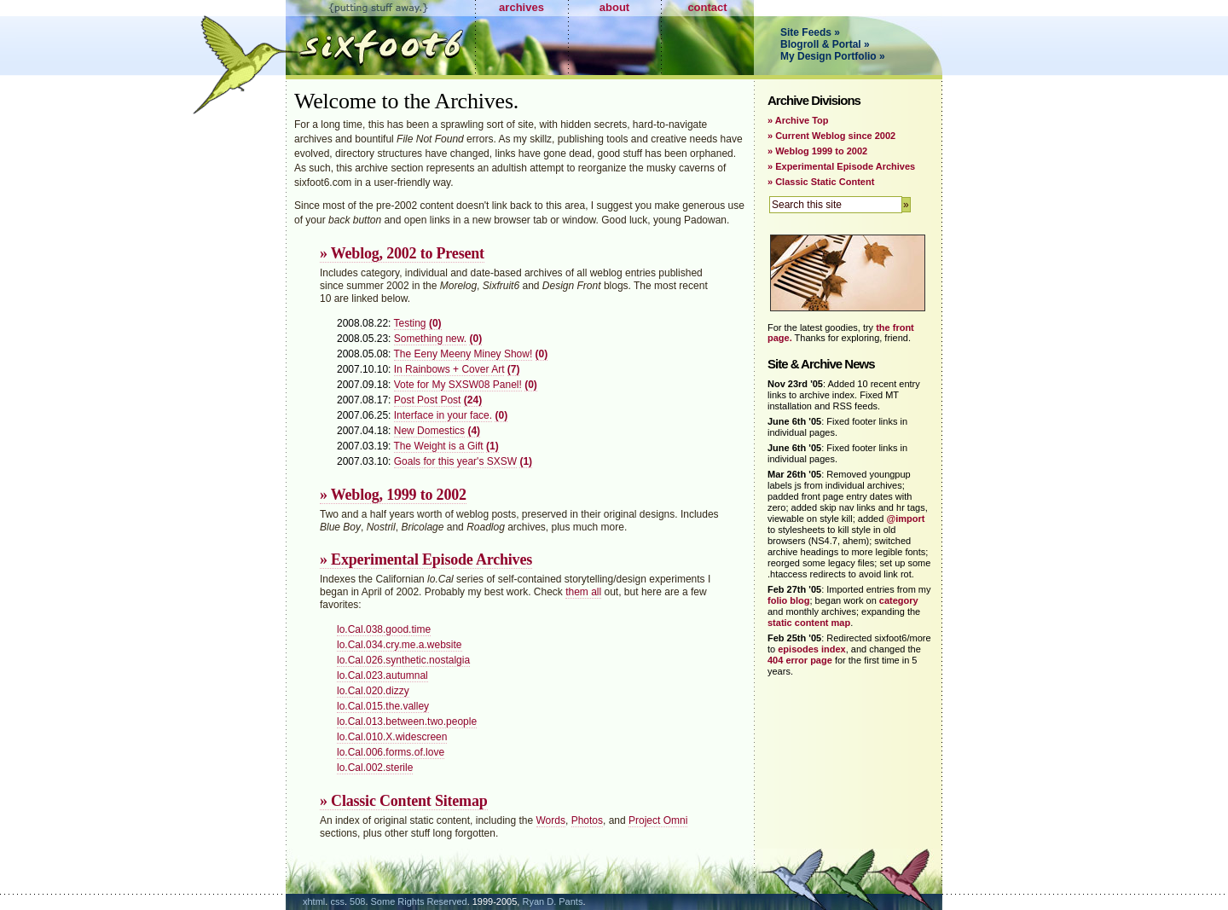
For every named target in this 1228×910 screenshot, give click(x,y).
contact (707, 7)
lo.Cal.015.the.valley (383, 706)
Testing (410, 323)
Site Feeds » (810, 32)
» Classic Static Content (821, 182)
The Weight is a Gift (439, 446)
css (337, 901)
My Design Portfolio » (832, 56)
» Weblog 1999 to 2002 (817, 151)
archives (521, 7)
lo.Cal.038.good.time (384, 629)
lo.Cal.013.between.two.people (407, 721)
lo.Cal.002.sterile (375, 768)
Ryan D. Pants (552, 901)
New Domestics (429, 431)
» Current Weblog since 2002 (831, 135)
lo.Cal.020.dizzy (373, 691)
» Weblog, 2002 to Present (402, 253)
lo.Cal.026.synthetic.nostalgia (403, 660)
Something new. (430, 339)
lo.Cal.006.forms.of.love (390, 752)
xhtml (314, 901)
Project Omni (657, 820)
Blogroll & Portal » (825, 44)
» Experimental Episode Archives (426, 559)
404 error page (800, 660)
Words (550, 820)
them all (583, 592)
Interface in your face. (443, 415)
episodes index (811, 649)
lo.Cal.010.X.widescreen (392, 737)
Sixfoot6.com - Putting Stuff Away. (380, 37)
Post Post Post (427, 400)
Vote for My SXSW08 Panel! (458, 385)
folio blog (788, 600)
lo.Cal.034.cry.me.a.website (399, 645)
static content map (809, 622)
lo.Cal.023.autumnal (382, 675)
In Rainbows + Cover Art (449, 369)
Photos (587, 820)
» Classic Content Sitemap (404, 800)
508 (357, 901)
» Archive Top (798, 120)
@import (905, 518)
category (898, 600)
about (614, 7)
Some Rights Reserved (419, 901)
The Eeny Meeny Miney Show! (463, 354)
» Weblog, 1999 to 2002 (393, 494)
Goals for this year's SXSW (455, 461)
